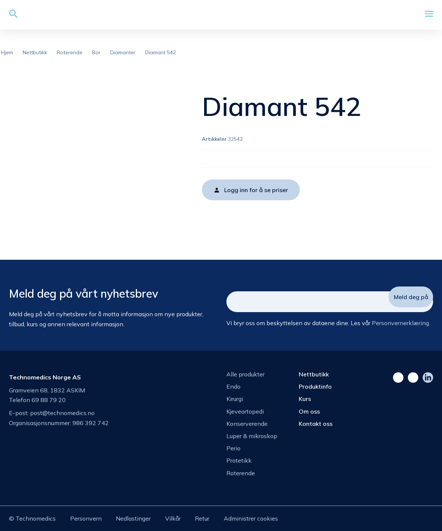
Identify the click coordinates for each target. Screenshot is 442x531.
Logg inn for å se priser (256, 190)
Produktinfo (315, 386)
